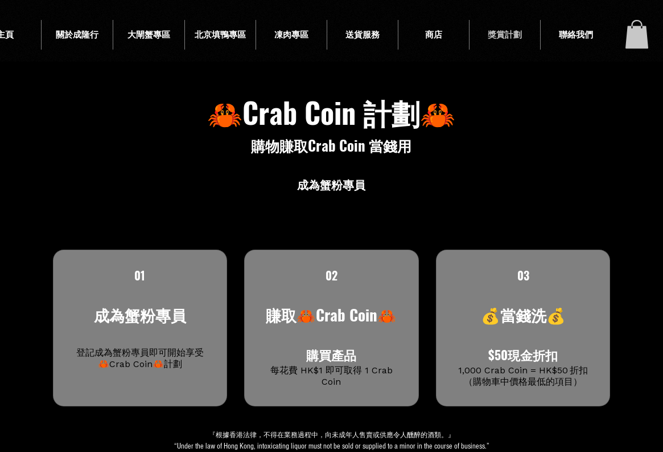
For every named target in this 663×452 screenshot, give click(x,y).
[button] (637, 34)
